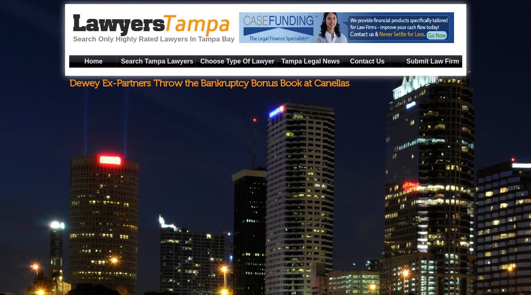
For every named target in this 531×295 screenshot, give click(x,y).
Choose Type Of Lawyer (237, 61)
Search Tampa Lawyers (157, 61)
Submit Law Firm (433, 61)
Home (93, 61)
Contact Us (367, 61)
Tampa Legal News (310, 61)
